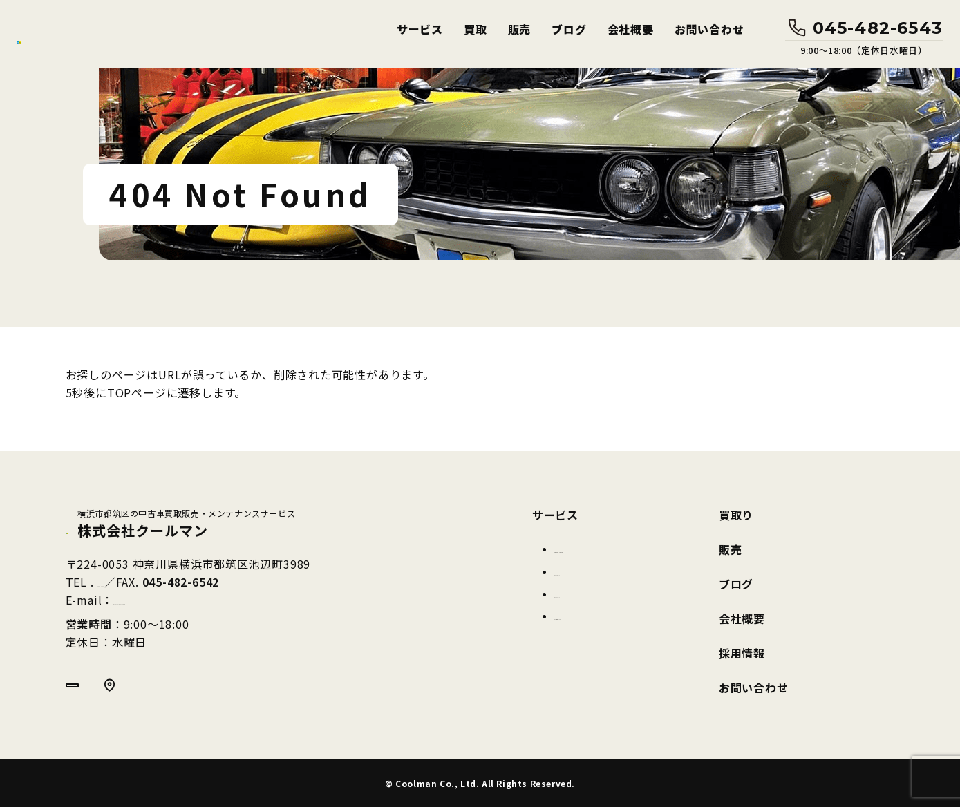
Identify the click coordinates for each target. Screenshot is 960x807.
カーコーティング (594, 571)
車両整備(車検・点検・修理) (619, 549)
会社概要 (631, 29)
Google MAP (156, 691)
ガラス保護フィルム (600, 616)
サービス (420, 29)
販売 (519, 29)
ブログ (569, 29)
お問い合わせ (709, 29)
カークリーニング (595, 593)
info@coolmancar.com (178, 602)
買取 (475, 29)
